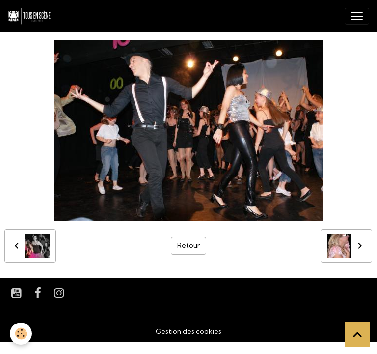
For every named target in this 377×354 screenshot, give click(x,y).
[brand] (31, 16)
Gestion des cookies (188, 331)
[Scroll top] (357, 334)
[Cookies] (21, 334)
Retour (188, 245)
